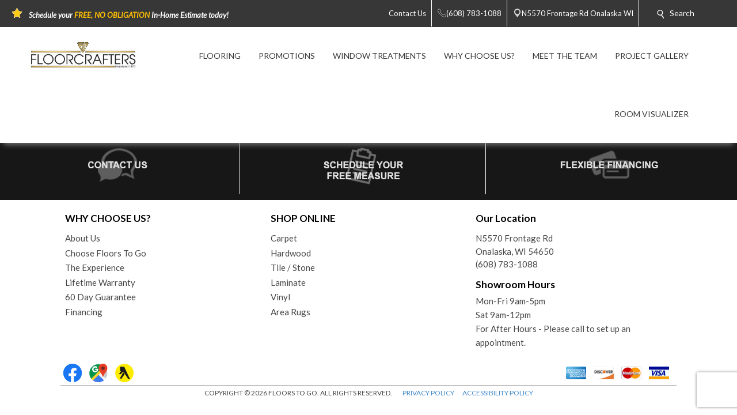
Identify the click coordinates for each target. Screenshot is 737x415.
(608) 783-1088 (507, 264)
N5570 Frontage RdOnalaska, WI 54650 (515, 244)
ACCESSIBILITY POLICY (497, 392)
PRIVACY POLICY (428, 392)
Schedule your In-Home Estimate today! (129, 15)
